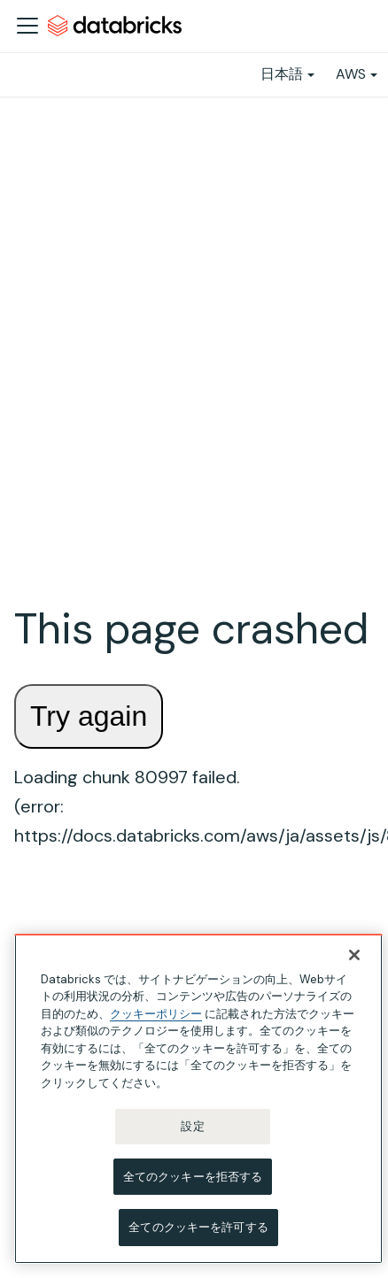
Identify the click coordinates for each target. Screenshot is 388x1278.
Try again (88, 716)
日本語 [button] (281, 74)
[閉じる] (354, 954)
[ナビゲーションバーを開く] (27, 25)
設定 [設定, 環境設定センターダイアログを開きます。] (192, 1126)
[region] (198, 1099)
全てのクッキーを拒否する (193, 1176)
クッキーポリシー (156, 1013)
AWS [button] (351, 74)
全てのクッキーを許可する (198, 1227)
